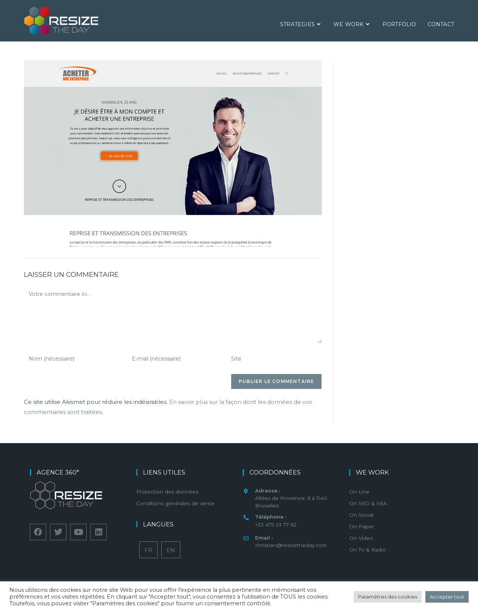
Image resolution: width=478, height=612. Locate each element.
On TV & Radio (367, 550)
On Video (361, 538)
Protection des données (167, 492)
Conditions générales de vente (175, 503)
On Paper (361, 526)
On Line (359, 492)
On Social (361, 515)
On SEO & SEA (368, 503)
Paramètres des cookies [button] (387, 597)
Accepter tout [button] (447, 597)
